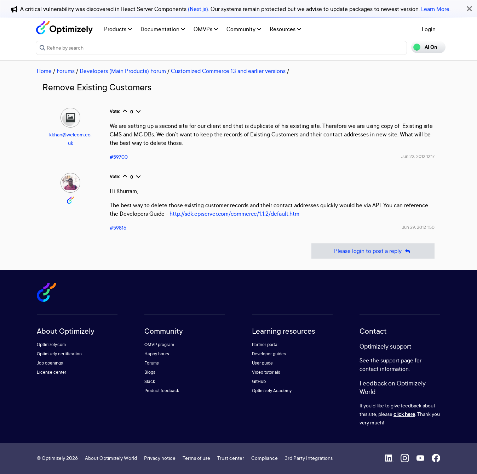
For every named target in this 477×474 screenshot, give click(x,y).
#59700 (119, 156)
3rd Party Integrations (309, 458)
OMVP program (159, 345)
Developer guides (269, 354)
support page (396, 360)
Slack (149, 381)
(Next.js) (198, 9)
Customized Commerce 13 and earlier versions (228, 71)
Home (44, 71)
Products (118, 29)
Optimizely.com (51, 345)
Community (243, 29)
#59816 (118, 227)
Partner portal (265, 345)
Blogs (149, 372)
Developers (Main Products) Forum (123, 71)
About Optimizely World (111, 458)
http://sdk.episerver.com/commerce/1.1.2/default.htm (234, 214)
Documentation (162, 29)
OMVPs (206, 29)
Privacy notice (160, 458)
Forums (66, 71)
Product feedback (161, 391)
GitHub (259, 381)
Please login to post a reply (373, 251)
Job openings (50, 363)
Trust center (230, 458)
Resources (285, 29)
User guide (262, 363)
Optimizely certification (59, 354)
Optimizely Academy (272, 391)
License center (51, 372)
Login (429, 29)
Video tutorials (266, 372)
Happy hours (156, 354)
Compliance (264, 458)
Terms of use (196, 458)
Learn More (435, 9)
